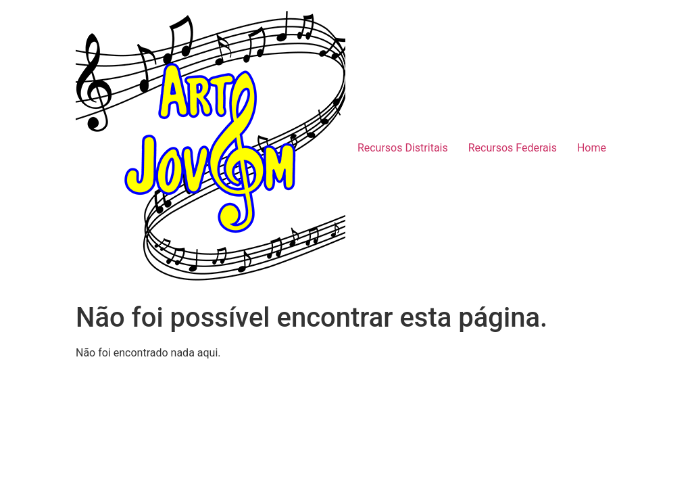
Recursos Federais (512, 147)
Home (591, 147)
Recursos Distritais (402, 147)
